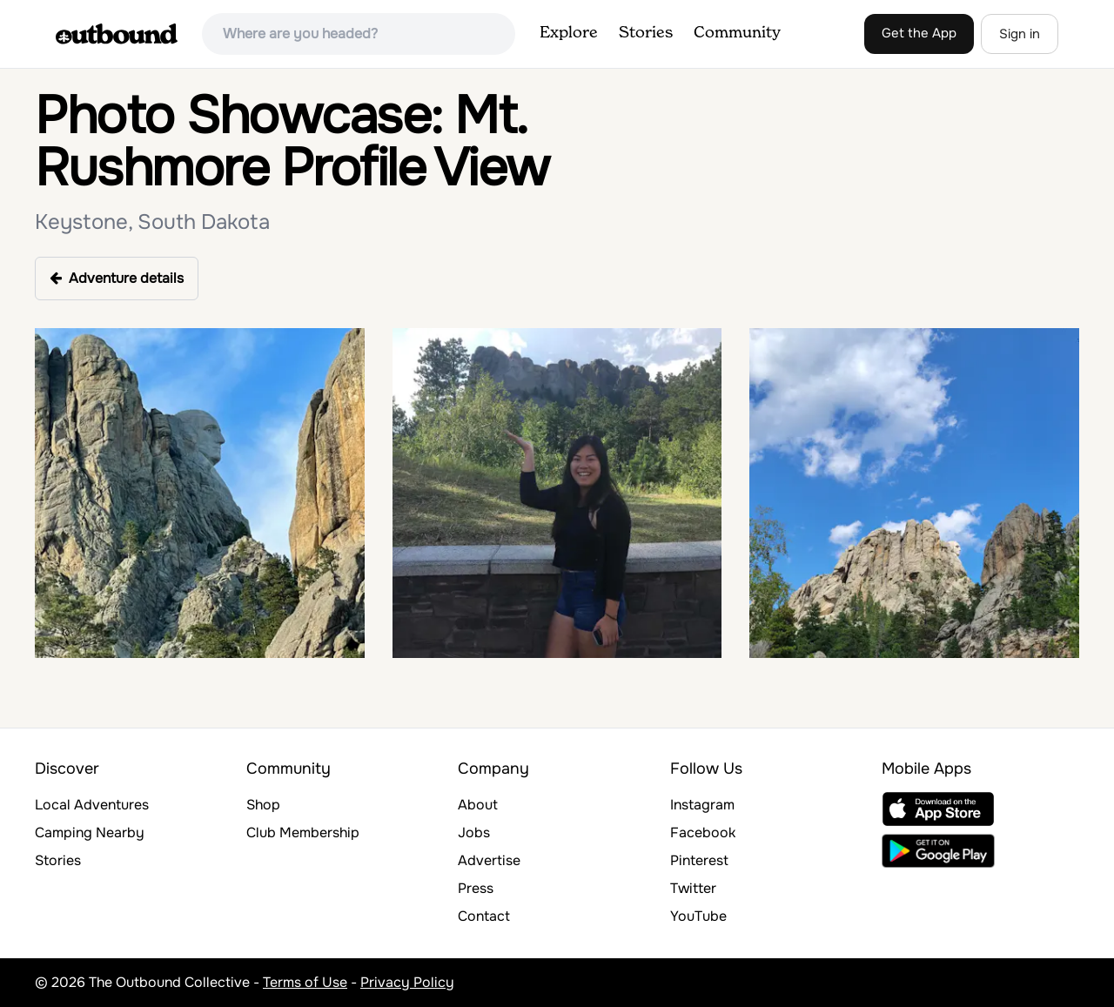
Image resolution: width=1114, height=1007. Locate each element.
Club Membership (302, 832)
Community (737, 33)
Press (475, 888)
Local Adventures (92, 805)
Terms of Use (305, 982)
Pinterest (699, 860)
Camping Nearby (89, 832)
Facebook (702, 832)
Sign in (1019, 34)
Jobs (474, 832)
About (478, 805)
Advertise (489, 860)
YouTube (698, 916)
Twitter (693, 888)
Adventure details (117, 278)
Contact (484, 916)
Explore (569, 33)
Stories (646, 33)
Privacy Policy (407, 982)
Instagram (702, 805)
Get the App (919, 33)
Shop (263, 805)
